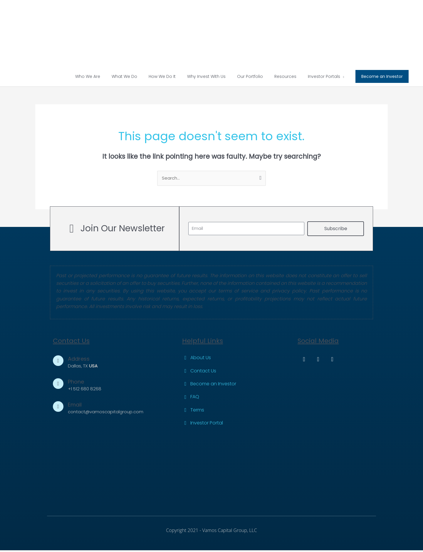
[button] (382, 77)
